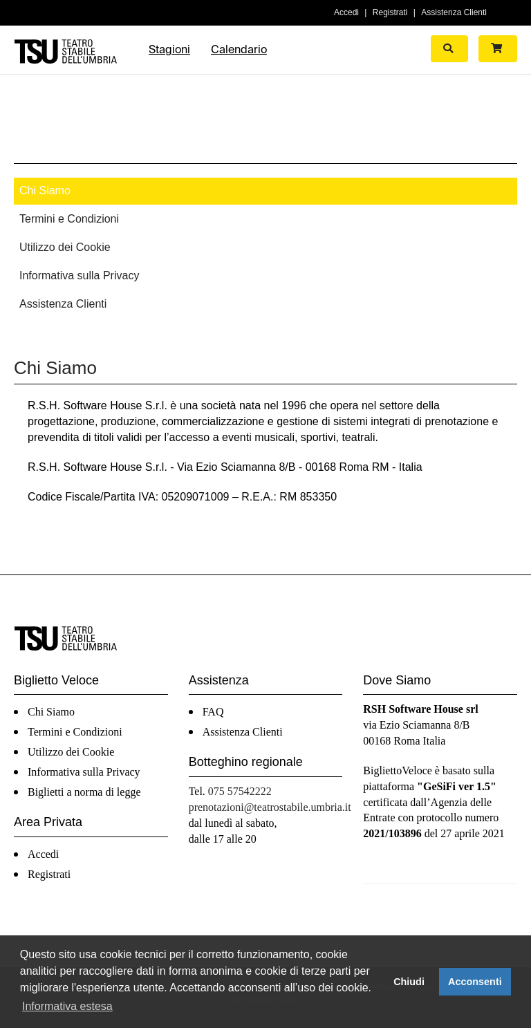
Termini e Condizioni (69, 219)
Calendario (239, 49)
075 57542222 (240, 791)
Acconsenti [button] (475, 981)
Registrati (390, 12)
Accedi (346, 12)
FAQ (213, 712)
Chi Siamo (45, 190)
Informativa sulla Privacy (79, 275)
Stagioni (169, 49)
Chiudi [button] (409, 981)
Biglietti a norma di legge (84, 792)
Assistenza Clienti (454, 12)
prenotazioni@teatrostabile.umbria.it (270, 807)
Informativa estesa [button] (67, 1006)
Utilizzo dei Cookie (65, 247)
